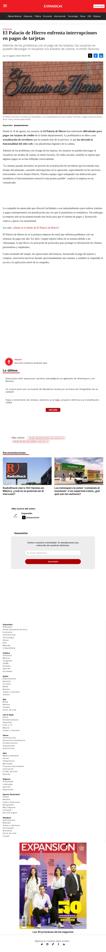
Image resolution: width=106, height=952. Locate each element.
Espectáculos (9, 679)
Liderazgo (8, 784)
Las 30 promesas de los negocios (53, 931)
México (6, 658)
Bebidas (7, 823)
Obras (82, 16)
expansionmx (49, 945)
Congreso (7, 661)
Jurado (6, 836)
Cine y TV (7, 725)
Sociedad (7, 671)
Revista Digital (99, 6)
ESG (89, 16)
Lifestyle (7, 810)
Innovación (8, 769)
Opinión (6, 669)
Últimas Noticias (15, 16)
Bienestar (7, 831)
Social (6, 758)
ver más (53, 410)
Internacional (59, 16)
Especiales (8, 789)
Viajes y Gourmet (11, 692)
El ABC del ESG (10, 772)
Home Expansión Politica (15, 630)
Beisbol (6, 799)
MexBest (7, 818)
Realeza (7, 681)
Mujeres (97, 16)
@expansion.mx (53, 944)
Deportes (7, 722)
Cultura (6, 695)
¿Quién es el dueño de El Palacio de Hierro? (36, 227)
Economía (47, 16)
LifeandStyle (9, 648)
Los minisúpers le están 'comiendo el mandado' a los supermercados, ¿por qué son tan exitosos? (77, 490)
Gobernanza (9, 761)
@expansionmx (21, 125)
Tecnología (73, 16)
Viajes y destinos (11, 825)
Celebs (6, 707)
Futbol (6, 797)
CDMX (6, 663)
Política (38, 16)
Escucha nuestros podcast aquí (30, 363)
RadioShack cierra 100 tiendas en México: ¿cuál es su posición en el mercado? (23, 490)
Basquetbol (8, 805)
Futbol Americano (11, 802)
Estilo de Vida (10, 833)
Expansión (27, 513)
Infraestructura (10, 743)
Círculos (7, 684)
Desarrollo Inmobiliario (14, 740)
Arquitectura (9, 746)
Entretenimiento (10, 720)
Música (6, 728)
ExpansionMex (60, 945)
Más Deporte (9, 807)
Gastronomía (9, 820)
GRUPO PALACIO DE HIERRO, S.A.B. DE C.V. (31, 441)
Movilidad (8, 764)
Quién (5, 676)
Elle (4, 699)
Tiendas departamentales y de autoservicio (46, 438)
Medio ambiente (11, 756)
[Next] (100, 470)
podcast (18, 360)
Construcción (9, 738)
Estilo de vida (9, 710)
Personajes (8, 828)
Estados (7, 666)
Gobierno (7, 655)
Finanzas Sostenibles (13, 766)
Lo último (10, 370)
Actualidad (8, 781)
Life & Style (8, 715)
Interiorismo (9, 748)
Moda (5, 687)
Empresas (28, 16)
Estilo (5, 717)
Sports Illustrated (11, 794)
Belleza (6, 689)
